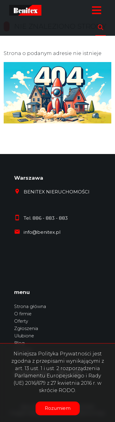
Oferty (21, 321)
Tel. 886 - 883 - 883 (46, 218)
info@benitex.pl (42, 232)
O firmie (23, 314)
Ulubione (24, 336)
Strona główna (30, 306)
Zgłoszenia (26, 328)
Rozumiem (58, 408)
